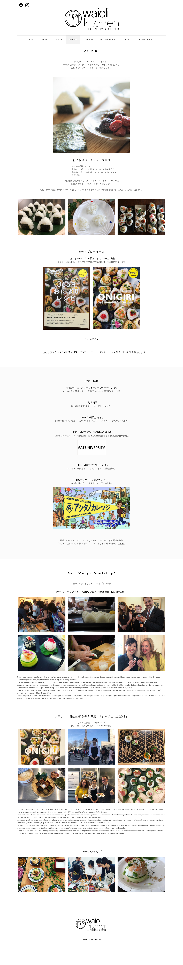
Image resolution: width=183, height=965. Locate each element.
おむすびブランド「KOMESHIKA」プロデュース (68, 352)
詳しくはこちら (90, 339)
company (88, 40)
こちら (121, 543)
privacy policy (146, 40)
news (44, 40)
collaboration (108, 40)
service (58, 40)
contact (127, 40)
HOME (32, 40)
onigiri (73, 40)
